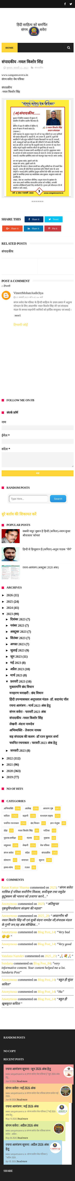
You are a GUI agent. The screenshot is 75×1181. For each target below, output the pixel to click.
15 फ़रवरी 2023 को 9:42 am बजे (29, 297)
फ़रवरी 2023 (18, 681)
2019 (10, 777)
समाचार (25, 860)
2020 (10, 771)
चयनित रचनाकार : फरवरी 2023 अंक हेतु (33, 743)
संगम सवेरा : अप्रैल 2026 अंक (22, 1125)
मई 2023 (16, 662)
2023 (10, 614)
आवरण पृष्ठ (48, 808)
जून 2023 (16, 656)
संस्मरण (7, 860)
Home (10, 47)
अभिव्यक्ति (8, 808)
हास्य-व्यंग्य (8, 867)
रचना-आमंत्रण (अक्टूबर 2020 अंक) (41, 567)
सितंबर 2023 (18, 638)
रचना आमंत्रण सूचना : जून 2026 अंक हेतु (28, 1069)
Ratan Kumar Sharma (15, 887)
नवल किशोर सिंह (25, 830)
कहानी (25, 815)
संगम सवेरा (8, 852)
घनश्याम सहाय (46, 815)
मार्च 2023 (16, 675)
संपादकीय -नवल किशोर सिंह (26, 718)
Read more (22, 1081)
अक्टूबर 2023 (18, 631)
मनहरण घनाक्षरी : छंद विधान (26, 693)
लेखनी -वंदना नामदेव (21, 724)
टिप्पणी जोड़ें (21, 325)
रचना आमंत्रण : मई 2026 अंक (22, 1106)
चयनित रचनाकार (11, 823)
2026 (10, 595)
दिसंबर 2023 (18, 619)
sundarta (7, 963)
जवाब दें (18, 316)
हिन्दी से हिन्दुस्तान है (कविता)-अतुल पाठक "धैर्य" (47, 549)
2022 (10, 758)
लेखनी (25, 845)
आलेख (28, 808)
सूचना (41, 860)
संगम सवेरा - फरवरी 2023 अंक (27, 711)
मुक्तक (47, 838)
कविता (7, 815)
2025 (10, 601)
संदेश (27, 852)
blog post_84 (42, 963)
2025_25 (50, 956)
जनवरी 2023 (18, 750)
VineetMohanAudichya (28, 293)
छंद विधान (35, 823)
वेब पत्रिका (44, 845)
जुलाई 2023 (17, 650)
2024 (10, 607)
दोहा (5, 830)
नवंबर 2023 (17, 625)
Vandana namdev (13, 956)
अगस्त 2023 (17, 644)
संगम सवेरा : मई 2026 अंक (20, 1088)
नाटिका (46, 830)
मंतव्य (29, 838)
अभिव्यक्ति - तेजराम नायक (25, 730)
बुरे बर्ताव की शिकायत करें (19, 514)
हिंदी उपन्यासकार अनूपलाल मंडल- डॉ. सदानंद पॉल (38, 699)
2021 (10, 764)
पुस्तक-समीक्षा (10, 838)
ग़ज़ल (27, 867)
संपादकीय (39, 67)
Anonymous (9, 903)
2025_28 (43, 915)
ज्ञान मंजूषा (55, 823)
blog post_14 (46, 932)
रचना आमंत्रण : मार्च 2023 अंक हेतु (29, 705)
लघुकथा (7, 845)
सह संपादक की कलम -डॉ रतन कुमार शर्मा (33, 736)
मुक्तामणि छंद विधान (21, 687)
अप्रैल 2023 (17, 669)
